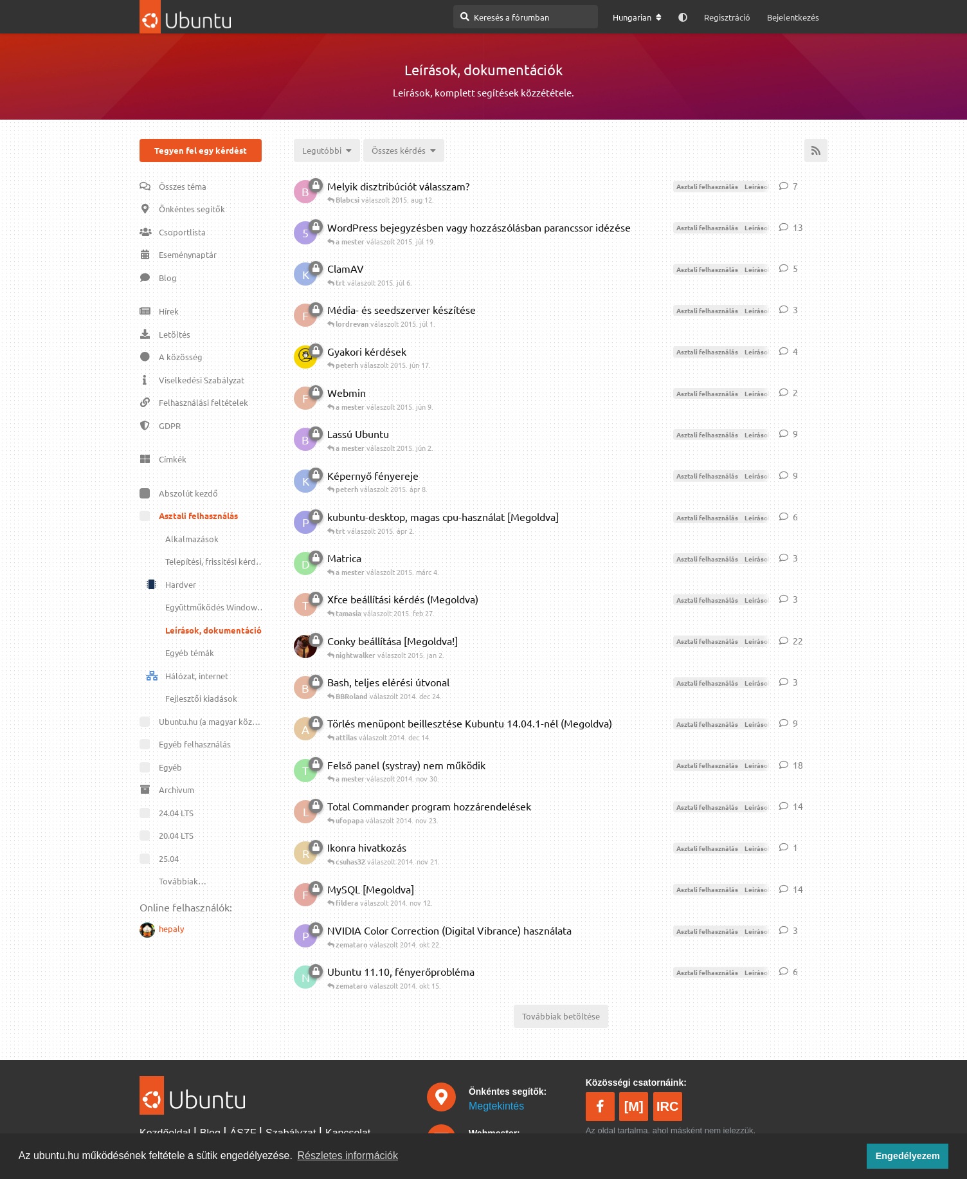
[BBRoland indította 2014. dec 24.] (305, 687)
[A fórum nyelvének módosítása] (637, 17)
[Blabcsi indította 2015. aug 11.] (305, 191)
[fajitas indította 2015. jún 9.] (305, 398)
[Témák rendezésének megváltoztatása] (327, 150)
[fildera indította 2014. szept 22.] (305, 894)
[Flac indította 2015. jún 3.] (305, 315)
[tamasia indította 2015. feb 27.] (305, 604)
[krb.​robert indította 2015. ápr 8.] (305, 481)
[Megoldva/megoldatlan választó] (403, 150)
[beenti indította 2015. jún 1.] (305, 439)
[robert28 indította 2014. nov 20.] (305, 852)
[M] (634, 1106)
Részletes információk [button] (348, 1155)
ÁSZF (243, 1133)
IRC (667, 1106)
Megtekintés (496, 1106)
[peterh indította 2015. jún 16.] (305, 357)
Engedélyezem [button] (908, 1156)
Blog (210, 1133)
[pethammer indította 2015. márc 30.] (305, 522)
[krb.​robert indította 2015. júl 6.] (305, 274)
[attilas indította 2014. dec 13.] (305, 728)
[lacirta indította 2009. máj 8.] (305, 811)
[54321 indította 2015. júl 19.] (305, 232)
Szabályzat (291, 1133)
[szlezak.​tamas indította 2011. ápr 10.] (305, 646)
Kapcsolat (347, 1133)
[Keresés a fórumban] (525, 16)
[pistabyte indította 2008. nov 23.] (305, 935)
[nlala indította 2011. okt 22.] (305, 977)
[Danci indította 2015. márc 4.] (305, 563)
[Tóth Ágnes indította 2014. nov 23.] (305, 770)
